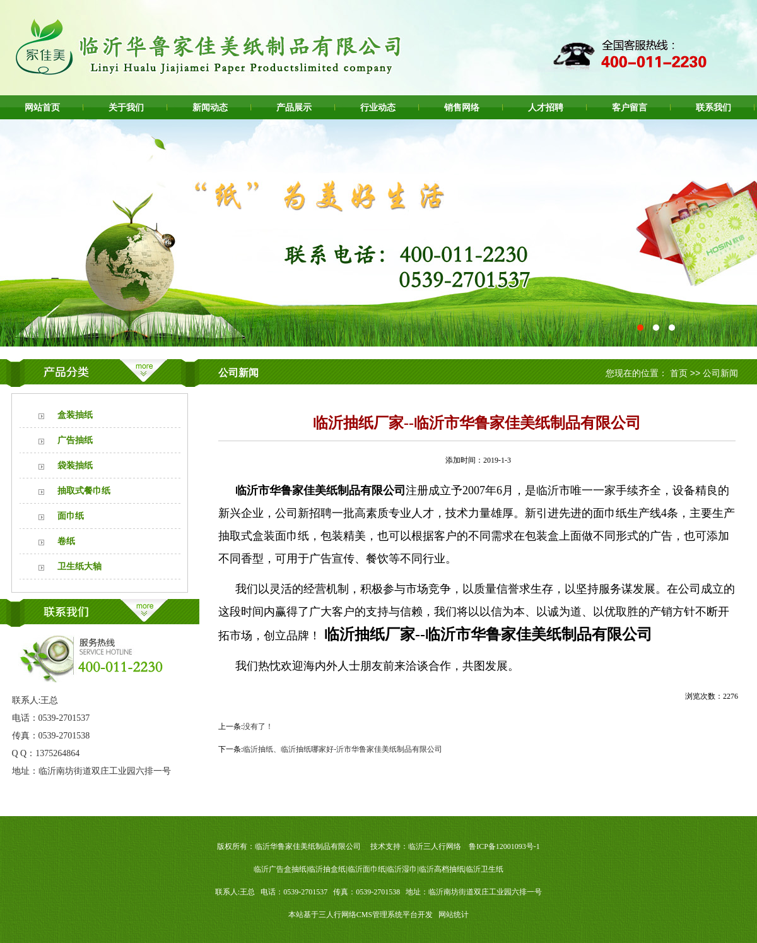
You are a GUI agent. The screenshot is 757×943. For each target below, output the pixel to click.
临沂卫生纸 (484, 869)
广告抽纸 (75, 440)
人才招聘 (545, 107)
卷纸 (66, 541)
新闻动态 (210, 107)
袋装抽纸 (75, 465)
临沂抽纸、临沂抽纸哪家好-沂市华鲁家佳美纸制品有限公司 (342, 749)
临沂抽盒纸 (327, 869)
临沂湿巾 (402, 869)
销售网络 (461, 107)
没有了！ (258, 726)
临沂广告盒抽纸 (280, 869)
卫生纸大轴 (79, 566)
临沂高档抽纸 (441, 869)
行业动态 (378, 107)
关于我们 (126, 107)
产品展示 (294, 107)
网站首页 (42, 107)
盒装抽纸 (75, 415)
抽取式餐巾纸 (83, 490)
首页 (679, 373)
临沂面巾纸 (366, 869)
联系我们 (713, 107)
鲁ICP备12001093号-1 (504, 846)
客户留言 (629, 107)
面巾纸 (70, 516)
